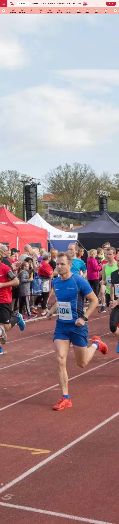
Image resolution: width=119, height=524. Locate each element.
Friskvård (43, 3)
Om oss (68, 3)
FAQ (73, 3)
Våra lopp (23, 3)
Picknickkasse (61, 3)
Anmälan (111, 3)
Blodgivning (35, 3)
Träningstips (51, 3)
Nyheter (79, 3)
